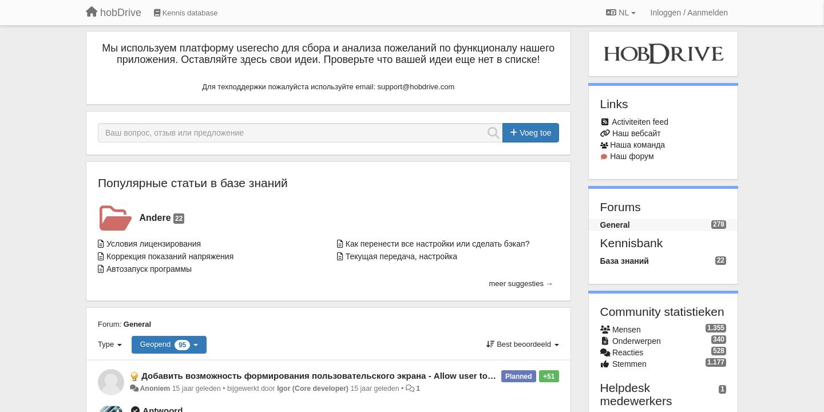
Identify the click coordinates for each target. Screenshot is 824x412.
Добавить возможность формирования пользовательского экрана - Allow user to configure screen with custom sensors (394, 376)
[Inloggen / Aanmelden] (689, 12)
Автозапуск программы (149, 269)
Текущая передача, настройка (401, 256)
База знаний (624, 261)
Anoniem (155, 389)
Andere (162, 218)
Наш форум (631, 156)
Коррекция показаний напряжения (169, 256)
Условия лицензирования (153, 243)
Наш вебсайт (636, 133)
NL (620, 12)
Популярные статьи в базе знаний (193, 182)
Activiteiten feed (640, 121)
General (137, 324)
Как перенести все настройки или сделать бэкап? (438, 243)
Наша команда (637, 144)
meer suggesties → (521, 283)
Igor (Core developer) (312, 389)
